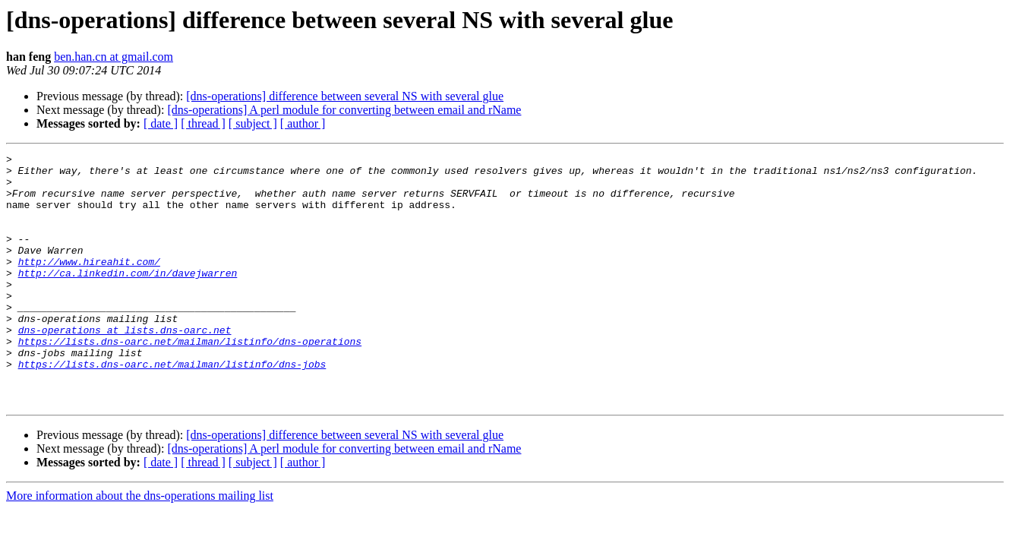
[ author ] (303, 123)
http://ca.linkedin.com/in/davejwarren (128, 298)
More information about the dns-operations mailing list (139, 545)
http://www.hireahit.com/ (89, 284)
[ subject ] (253, 123)
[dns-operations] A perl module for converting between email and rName (344, 109)
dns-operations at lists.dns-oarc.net (125, 366)
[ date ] (161, 123)
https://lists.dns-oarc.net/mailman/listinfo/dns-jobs (172, 407)
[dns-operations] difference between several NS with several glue (344, 96)
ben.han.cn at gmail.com (113, 56)
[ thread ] (203, 123)
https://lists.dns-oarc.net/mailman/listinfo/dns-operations (189, 380)
